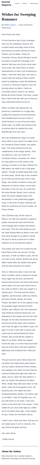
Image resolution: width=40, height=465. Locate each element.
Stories (17, 3)
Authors (24, 3)
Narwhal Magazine (6, 3)
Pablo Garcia (10, 25)
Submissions (34, 3)
